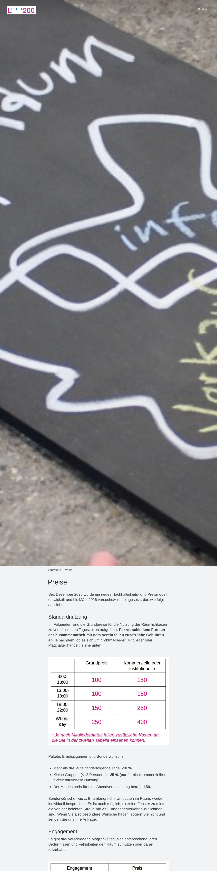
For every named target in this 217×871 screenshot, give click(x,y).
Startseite (54, 570)
